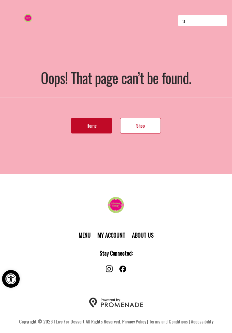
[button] (11, 279)
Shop (140, 125)
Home (91, 125)
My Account (111, 235)
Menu (84, 235)
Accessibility (202, 321)
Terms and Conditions (168, 321)
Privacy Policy (134, 321)
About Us (142, 235)
